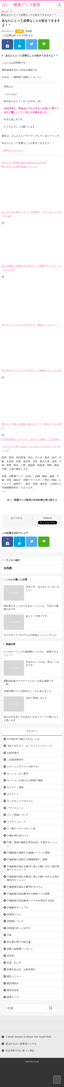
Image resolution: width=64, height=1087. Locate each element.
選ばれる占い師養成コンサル (21, 1043)
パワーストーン (15, 808)
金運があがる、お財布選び (21, 969)
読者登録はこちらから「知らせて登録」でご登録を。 (33, 439)
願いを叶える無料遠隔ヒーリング (20, 166)
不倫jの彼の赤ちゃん (18, 835)
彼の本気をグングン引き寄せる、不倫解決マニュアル (30, 370)
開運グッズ (13, 997)
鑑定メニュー (14, 976)
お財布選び (13, 752)
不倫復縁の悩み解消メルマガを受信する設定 (31, 900)
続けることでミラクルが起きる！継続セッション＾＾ (30, 324)
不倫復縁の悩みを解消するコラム (25, 886)
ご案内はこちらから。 (14, 150)
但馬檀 (28, 31)
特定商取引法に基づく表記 (20, 1050)
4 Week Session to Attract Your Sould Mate (28, 1036)
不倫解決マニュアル (17, 907)
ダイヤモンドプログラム (20, 801)
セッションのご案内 (17, 773)
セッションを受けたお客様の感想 (25, 780)
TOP (5, 11)
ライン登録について (17, 814)
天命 (9, 935)
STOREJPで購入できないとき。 (24, 739)
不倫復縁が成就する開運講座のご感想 (27, 859)
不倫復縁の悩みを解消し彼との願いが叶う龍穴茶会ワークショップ (33, 868)
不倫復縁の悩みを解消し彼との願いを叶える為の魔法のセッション (33, 878)
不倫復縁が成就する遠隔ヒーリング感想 (28, 852)
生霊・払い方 (14, 962)
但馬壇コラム (14, 914)
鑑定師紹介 (13, 983)
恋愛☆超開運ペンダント (20, 948)
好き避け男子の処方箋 (19, 942)
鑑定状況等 (13, 990)
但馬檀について (15, 921)
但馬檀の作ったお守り (19, 928)
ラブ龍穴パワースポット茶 (21, 828)
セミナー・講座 (15, 787)
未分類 (19, 31)
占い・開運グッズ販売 (21, 5)
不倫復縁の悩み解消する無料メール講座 (28, 893)
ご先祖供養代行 (15, 759)
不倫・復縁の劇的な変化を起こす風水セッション (32, 844)
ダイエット (13, 794)
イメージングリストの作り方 (22, 766)
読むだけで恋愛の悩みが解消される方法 (23, 162)
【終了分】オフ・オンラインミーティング (29, 745)
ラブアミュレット (16, 821)
